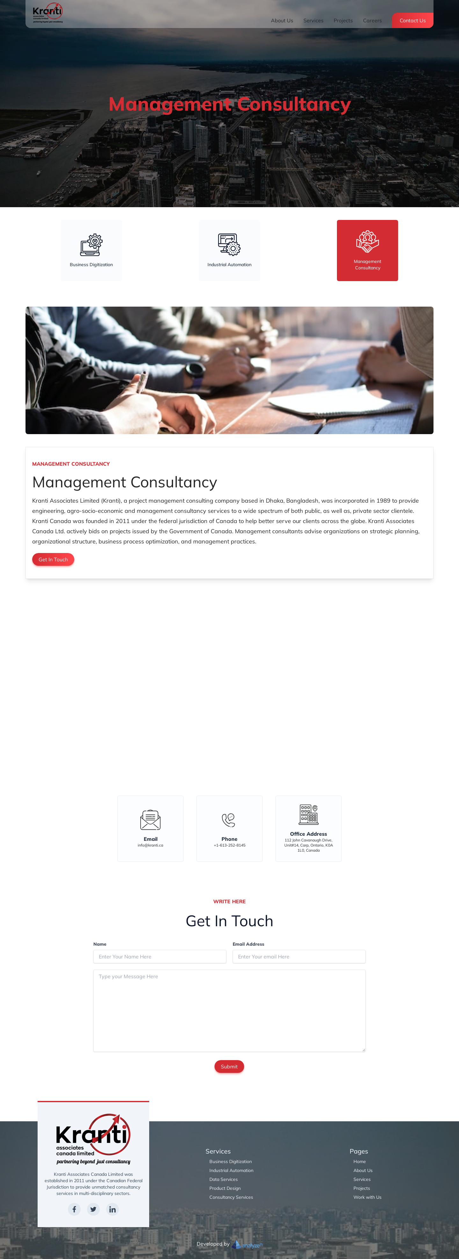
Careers (372, 20)
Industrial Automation (231, 1170)
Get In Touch (53, 559)
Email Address (248, 944)
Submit (229, 1066)
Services (313, 20)
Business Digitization (230, 1161)
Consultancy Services (231, 1197)
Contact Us (413, 20)
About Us (282, 20)
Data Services (223, 1179)
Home (359, 1161)
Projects (343, 20)
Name (99, 944)
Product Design (225, 1188)
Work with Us (367, 1197)
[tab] (91, 250)
